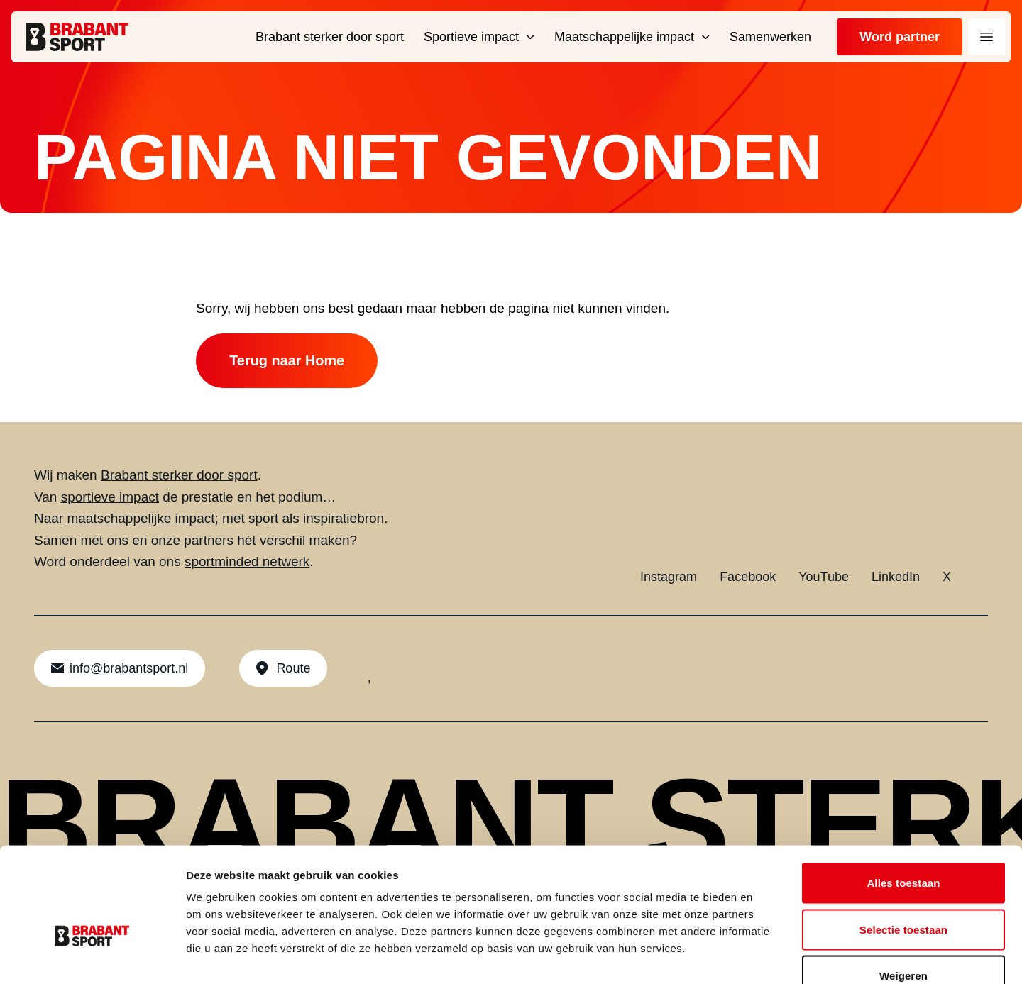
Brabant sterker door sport (179, 475)
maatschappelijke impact (140, 519)
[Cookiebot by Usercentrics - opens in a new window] (92, 956)
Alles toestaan (903, 798)
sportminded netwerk (247, 562)
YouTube (823, 577)
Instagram (668, 577)
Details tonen (767, 956)
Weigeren (903, 891)
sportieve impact (110, 497)
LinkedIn (896, 577)
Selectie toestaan (903, 845)
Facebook (748, 577)
